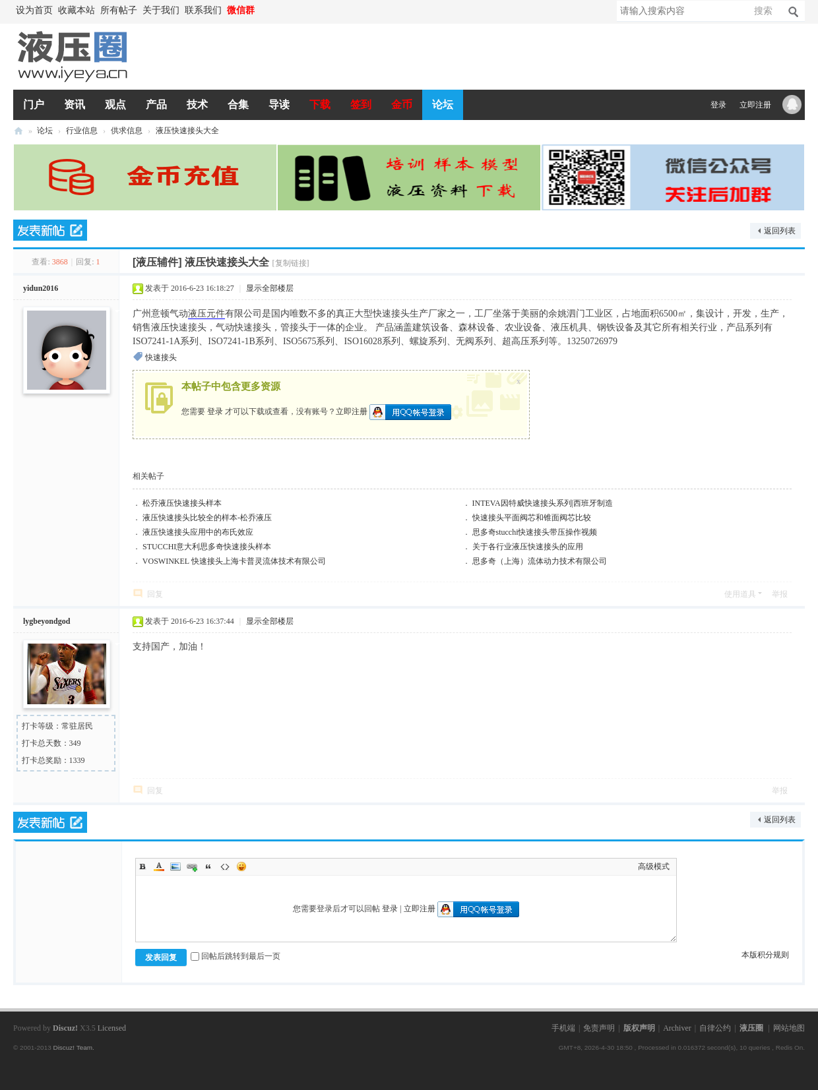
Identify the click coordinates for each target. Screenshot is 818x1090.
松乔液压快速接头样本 (182, 503)
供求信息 (126, 130)
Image (175, 866)
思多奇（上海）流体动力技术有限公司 (539, 561)
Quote (208, 866)
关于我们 (160, 10)
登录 (718, 104)
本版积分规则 (765, 954)
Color (159, 866)
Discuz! (65, 1028)
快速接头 (161, 357)
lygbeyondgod (46, 621)
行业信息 (82, 130)
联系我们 (203, 10)
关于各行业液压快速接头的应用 (527, 546)
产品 (156, 104)
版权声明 (639, 1028)
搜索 (763, 11)
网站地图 (789, 1028)
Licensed (112, 1028)
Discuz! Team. (73, 1047)
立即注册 (755, 104)
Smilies (241, 866)
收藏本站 (76, 10)
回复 (155, 594)
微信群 (241, 10)
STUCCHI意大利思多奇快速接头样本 (206, 546)
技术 (197, 104)
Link (192, 866)
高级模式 (654, 866)
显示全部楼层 (270, 288)
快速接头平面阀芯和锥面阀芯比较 (531, 517)
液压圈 (18, 130)
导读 (279, 104)
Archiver (677, 1028)
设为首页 (34, 10)
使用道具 (740, 594)
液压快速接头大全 (187, 130)
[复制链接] (290, 263)
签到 (360, 104)
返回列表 (780, 230)
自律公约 (715, 1028)
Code (225, 866)
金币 (401, 104)
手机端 (563, 1028)
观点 (115, 104)
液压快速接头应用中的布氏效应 (197, 532)
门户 (33, 104)
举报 (780, 594)
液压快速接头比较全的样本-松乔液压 (207, 517)
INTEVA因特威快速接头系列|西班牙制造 (543, 503)
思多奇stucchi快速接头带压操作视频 (535, 532)
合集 (238, 104)
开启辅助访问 (264, 10)
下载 (319, 104)
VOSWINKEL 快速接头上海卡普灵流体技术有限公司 (234, 561)
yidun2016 (40, 288)
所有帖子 (118, 10)
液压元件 (206, 313)
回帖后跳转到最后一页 (235, 956)
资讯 (74, 104)
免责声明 (599, 1028)
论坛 (442, 104)
